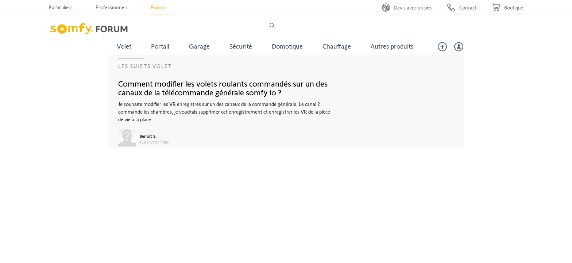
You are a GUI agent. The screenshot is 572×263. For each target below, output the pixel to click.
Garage (199, 46)
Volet (124, 46)
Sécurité (240, 46)
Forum (158, 7)
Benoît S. (147, 135)
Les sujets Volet (145, 66)
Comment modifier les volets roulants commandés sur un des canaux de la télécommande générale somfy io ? (223, 88)
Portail (160, 46)
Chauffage (336, 46)
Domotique (287, 46)
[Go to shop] (507, 7)
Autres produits (392, 46)
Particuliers (61, 7)
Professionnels (112, 7)
